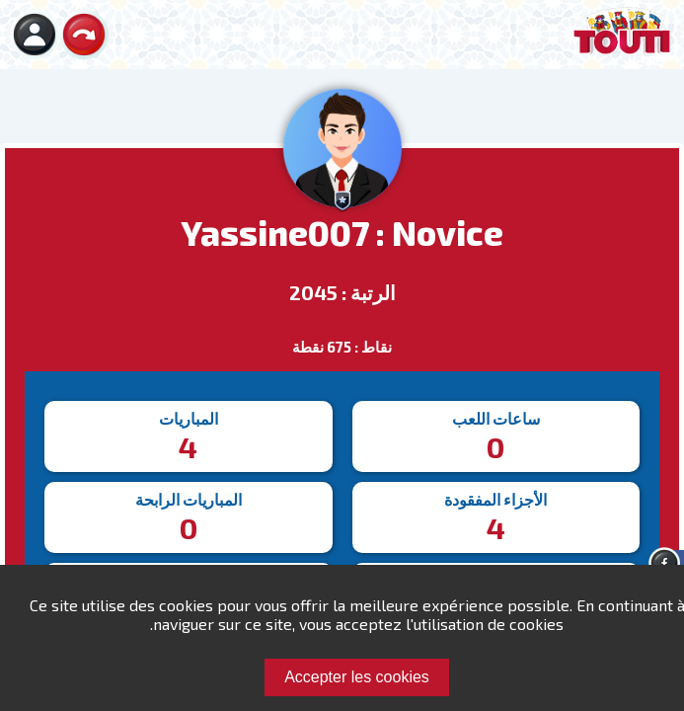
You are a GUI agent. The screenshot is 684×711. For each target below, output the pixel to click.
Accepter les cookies (356, 677)
